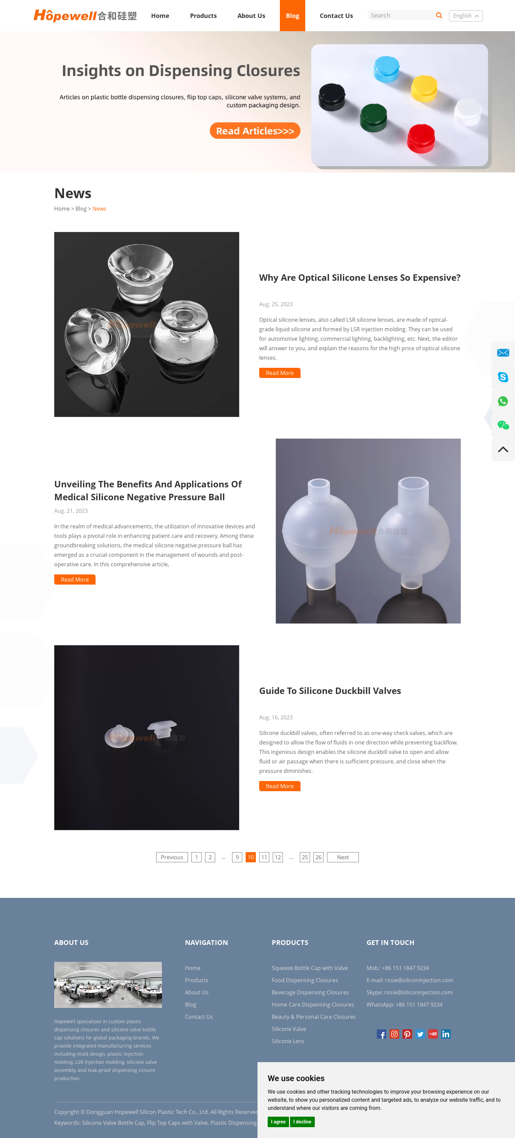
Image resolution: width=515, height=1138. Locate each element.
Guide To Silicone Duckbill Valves (330, 690)
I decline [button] (302, 1121)
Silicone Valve (289, 1029)
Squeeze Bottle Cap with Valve (310, 968)
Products (203, 16)
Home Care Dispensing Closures (313, 1004)
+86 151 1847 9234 (419, 1004)
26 (318, 857)
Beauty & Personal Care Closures (314, 1016)
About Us (251, 16)
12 (278, 857)
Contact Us (336, 16)
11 (264, 857)
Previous (172, 857)
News (99, 208)
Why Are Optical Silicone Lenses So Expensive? (359, 277)
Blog (292, 16)
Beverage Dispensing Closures (310, 992)
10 (251, 857)
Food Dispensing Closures (305, 980)
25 (305, 857)
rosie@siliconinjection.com (419, 980)
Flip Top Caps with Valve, (178, 1122)
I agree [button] (278, 1121)
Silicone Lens (288, 1041)
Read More (280, 373)
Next (343, 857)
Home (160, 16)
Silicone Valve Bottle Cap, (114, 1122)
